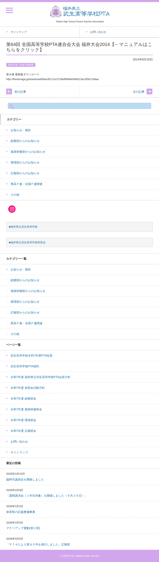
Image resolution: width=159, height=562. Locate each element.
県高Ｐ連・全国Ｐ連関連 (20, 65)
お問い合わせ (19, 441)
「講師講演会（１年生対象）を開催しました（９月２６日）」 (46, 495)
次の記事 (139, 91)
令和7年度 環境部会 (23, 420)
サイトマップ (19, 452)
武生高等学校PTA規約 (25, 366)
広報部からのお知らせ (25, 173)
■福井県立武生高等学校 (23, 226)
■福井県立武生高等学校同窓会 (27, 242)
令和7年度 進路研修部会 (26, 409)
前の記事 (20, 91)
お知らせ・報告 (21, 130)
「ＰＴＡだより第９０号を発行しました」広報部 (38, 544)
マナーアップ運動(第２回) (23, 528)
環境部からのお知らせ (25, 162)
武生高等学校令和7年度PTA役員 (31, 355)
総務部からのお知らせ (25, 141)
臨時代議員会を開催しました (25, 479)
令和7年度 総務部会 (23, 398)
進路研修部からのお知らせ (28, 151)
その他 (15, 194)
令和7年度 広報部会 (23, 430)
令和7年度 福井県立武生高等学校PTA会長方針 (41, 377)
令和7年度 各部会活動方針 (28, 387)
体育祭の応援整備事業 (20, 512)
